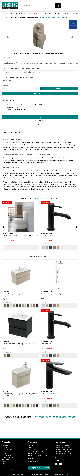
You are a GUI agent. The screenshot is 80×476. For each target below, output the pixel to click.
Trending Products (7, 470)
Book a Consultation (52, 13)
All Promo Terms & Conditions (37, 455)
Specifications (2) (40, 121)
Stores (66, 13)
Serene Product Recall (35, 451)
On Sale (27, 13)
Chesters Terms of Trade (63, 453)
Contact (74, 13)
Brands (17, 13)
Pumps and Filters (7, 457)
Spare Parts (5, 459)
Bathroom (5, 17)
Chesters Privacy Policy (62, 451)
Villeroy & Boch (40, 198)
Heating (4, 447)
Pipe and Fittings (7, 455)
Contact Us (31, 445)
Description (40, 117)
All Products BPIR (33, 453)
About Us (31, 447)
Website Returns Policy (62, 447)
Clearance (37, 13)
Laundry (4, 453)
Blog (56, 455)
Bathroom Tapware (18, 17)
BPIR (39, 124)
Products (7, 13)
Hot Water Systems (8, 449)
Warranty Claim (60, 457)
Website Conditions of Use (63, 449)
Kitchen (4, 451)
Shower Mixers (32, 17)
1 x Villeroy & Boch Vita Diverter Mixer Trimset (18, 77)
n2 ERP (67, 474)
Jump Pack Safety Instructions (38, 449)
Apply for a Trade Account (39, 468)
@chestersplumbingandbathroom (55, 416)
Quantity (5, 85)
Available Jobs (33, 461)
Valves (4, 461)
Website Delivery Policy (62, 445)
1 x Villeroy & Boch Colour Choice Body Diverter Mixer (21, 68)
